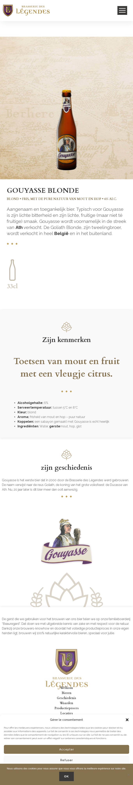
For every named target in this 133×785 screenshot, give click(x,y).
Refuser (66, 760)
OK (66, 776)
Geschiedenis (66, 698)
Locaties (66, 713)
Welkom (66, 688)
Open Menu (122, 10)
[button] (127, 720)
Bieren (66, 693)
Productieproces (67, 708)
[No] (128, 774)
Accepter (66, 749)
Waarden (66, 703)
